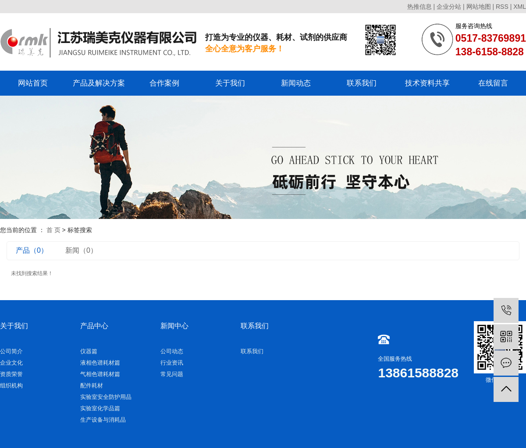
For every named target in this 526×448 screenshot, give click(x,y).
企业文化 (11, 362)
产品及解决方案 (99, 83)
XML (519, 6)
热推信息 (419, 6)
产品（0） (32, 250)
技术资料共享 (427, 83)
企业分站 (449, 6)
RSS (502, 6)
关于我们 (230, 83)
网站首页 (33, 83)
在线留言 (493, 83)
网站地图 (478, 6)
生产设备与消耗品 (103, 419)
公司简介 (11, 351)
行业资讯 (171, 362)
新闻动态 (296, 83)
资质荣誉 (11, 374)
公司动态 (171, 351)
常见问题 (171, 374)
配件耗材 (91, 385)
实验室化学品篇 (100, 408)
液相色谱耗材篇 (100, 362)
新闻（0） (81, 250)
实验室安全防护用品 (106, 397)
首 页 (53, 229)
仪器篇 (88, 351)
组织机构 (11, 385)
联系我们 (362, 83)
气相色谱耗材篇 (100, 374)
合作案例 (164, 83)
